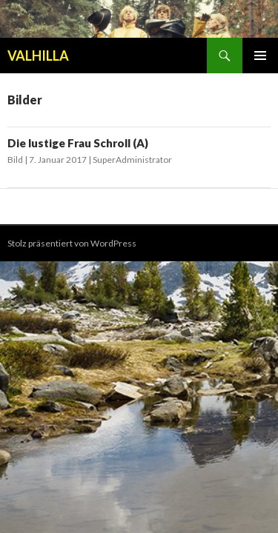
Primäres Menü (260, 55)
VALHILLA (38, 55)
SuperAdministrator (132, 159)
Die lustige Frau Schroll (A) (77, 143)
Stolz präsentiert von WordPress (71, 243)
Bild (15, 159)
